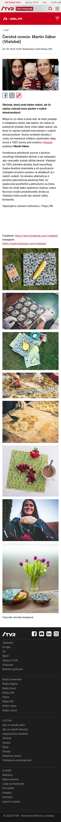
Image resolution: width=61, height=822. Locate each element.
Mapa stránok (10, 779)
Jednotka (7, 642)
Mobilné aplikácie (12, 669)
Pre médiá (8, 788)
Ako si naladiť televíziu (15, 729)
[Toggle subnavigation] (57, 19)
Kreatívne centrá (11, 755)
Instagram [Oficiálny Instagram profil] (11, 95)
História (6, 738)
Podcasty (7, 664)
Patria (5, 697)
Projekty (7, 792)
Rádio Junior (9, 710)
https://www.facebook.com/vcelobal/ (36, 235)
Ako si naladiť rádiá (13, 725)
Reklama (7, 775)
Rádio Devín (9, 688)
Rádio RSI (8, 701)
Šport (5, 655)
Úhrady (6, 751)
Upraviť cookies (11, 801)
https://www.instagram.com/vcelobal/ (24, 243)
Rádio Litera (9, 705)
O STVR (6, 720)
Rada (5, 747)
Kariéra (6, 742)
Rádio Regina (10, 683)
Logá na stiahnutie (13, 783)
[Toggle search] (50, 8)
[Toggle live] (24, 8)
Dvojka (6, 647)
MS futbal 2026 (13, 2)
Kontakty (7, 797)
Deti (45, 2)
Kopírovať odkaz (18, 95)
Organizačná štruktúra (15, 733)
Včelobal (47, 142)
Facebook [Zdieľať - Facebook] (5, 95)
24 (3, 651)
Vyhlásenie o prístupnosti (16, 760)
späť (5, 30)
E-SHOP (6, 770)
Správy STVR (32, 2)
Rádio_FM (8, 692)
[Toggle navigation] (57, 8)
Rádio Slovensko (12, 679)
